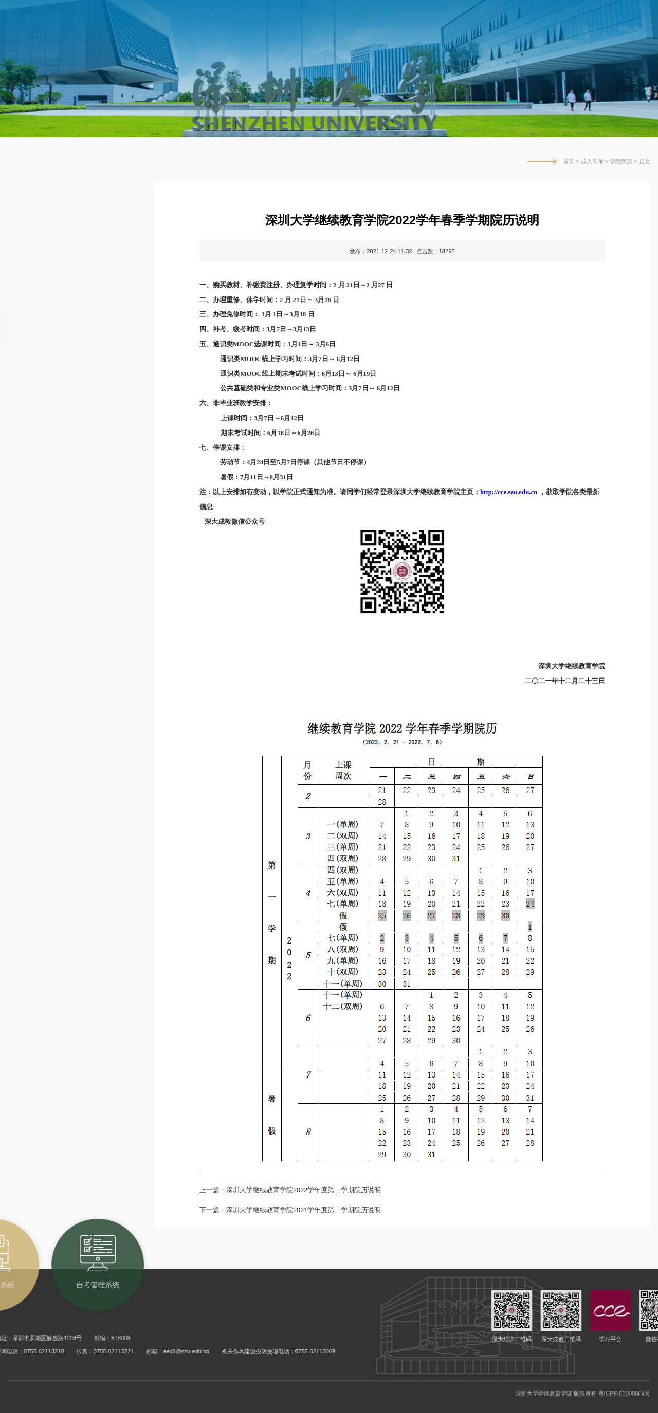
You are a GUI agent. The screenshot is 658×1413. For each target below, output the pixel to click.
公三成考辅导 (43, 613)
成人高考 (592, 161)
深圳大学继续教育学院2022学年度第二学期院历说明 (303, 1190)
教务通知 (32, 203)
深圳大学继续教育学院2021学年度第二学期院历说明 (303, 1210)
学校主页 (536, 12)
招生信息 (32, 244)
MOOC (28, 408)
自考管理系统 (481, 11)
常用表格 (32, 531)
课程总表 (32, 367)
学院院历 (32, 326)
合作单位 (32, 285)
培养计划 (32, 490)
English (572, 12)
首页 (568, 161)
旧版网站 (608, 12)
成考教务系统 (411, 11)
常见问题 (32, 572)
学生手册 (32, 449)
